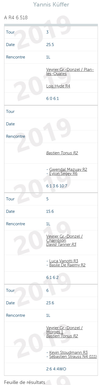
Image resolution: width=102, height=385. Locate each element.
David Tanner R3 (61, 244)
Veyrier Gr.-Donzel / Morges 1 (64, 330)
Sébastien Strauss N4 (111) (73, 356)
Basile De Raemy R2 (67, 265)
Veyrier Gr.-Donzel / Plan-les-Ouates (70, 71)
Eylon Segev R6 (63, 173)
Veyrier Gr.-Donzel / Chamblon (64, 238)
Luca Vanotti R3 (63, 261)
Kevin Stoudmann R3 (68, 352)
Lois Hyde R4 (58, 86)
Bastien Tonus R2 (62, 153)
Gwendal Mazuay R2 (68, 169)
